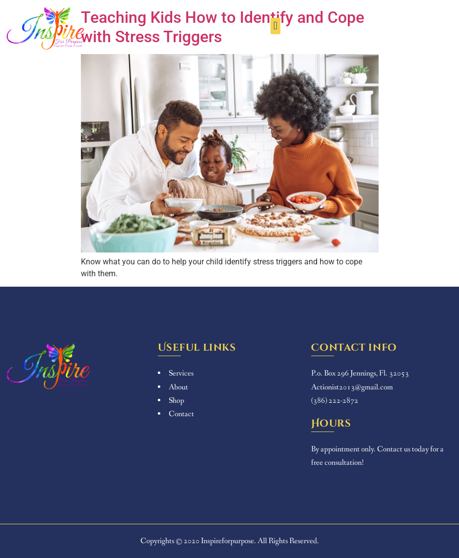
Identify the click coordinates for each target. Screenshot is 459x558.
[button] (275, 26)
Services (181, 373)
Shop (176, 400)
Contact (181, 414)
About (178, 387)
